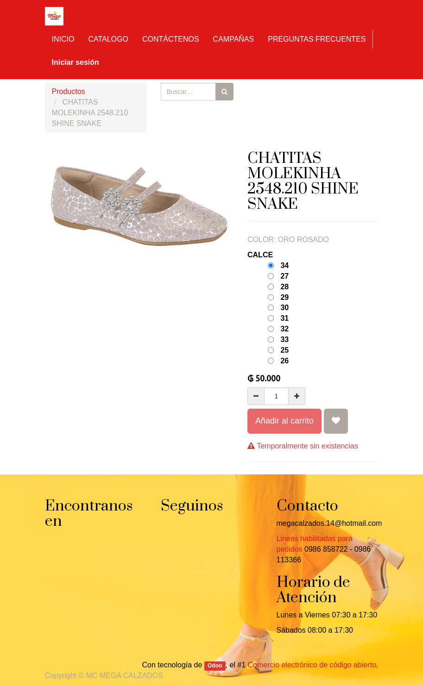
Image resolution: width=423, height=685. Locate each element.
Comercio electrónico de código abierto (312, 665)
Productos (68, 91)
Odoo (215, 665)
